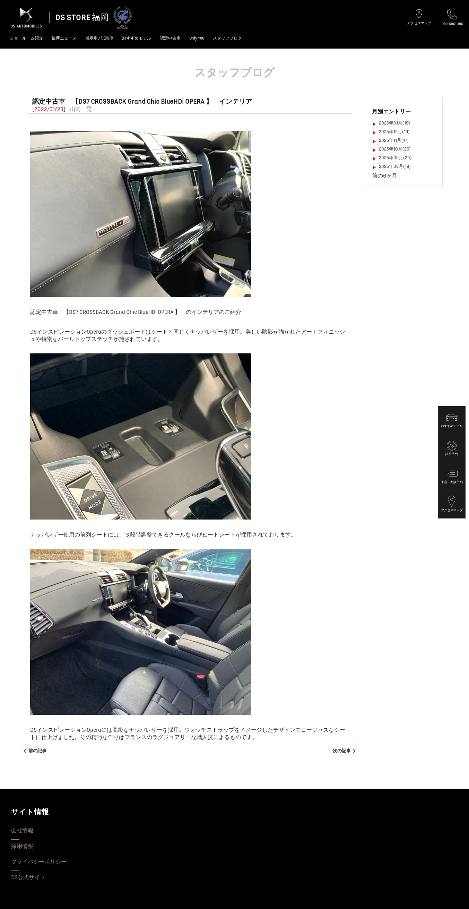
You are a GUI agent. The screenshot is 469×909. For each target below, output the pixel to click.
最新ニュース (64, 38)
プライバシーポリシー (39, 862)
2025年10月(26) (395, 149)
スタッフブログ (227, 38)
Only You (196, 38)
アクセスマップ (419, 17)
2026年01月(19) (394, 123)
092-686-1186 (452, 17)
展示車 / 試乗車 (99, 38)
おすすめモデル (136, 38)
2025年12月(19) (394, 131)
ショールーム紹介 (26, 38)
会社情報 (22, 830)
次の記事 (342, 750)
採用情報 (22, 846)
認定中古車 (170, 38)
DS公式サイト (28, 877)
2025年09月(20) (395, 157)
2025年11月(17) (394, 140)
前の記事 (37, 750)
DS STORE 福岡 (81, 17)
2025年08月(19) (395, 166)
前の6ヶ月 (384, 176)
